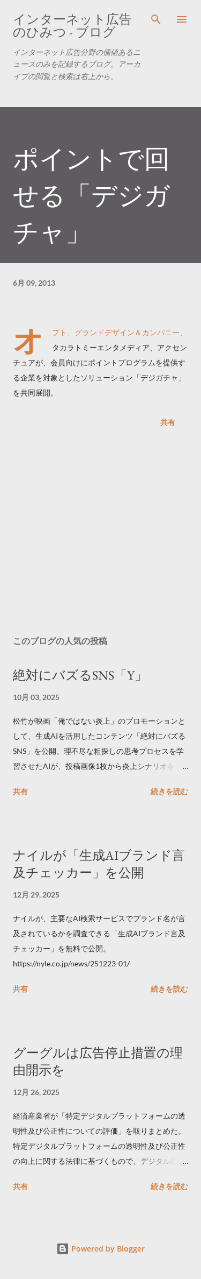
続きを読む (169, 791)
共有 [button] (167, 422)
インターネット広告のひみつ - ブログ (72, 25)
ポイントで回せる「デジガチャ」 (91, 195)
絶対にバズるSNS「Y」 (80, 675)
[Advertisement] (100, 534)
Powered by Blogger (100, 1248)
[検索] (156, 19)
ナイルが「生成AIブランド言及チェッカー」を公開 (99, 864)
